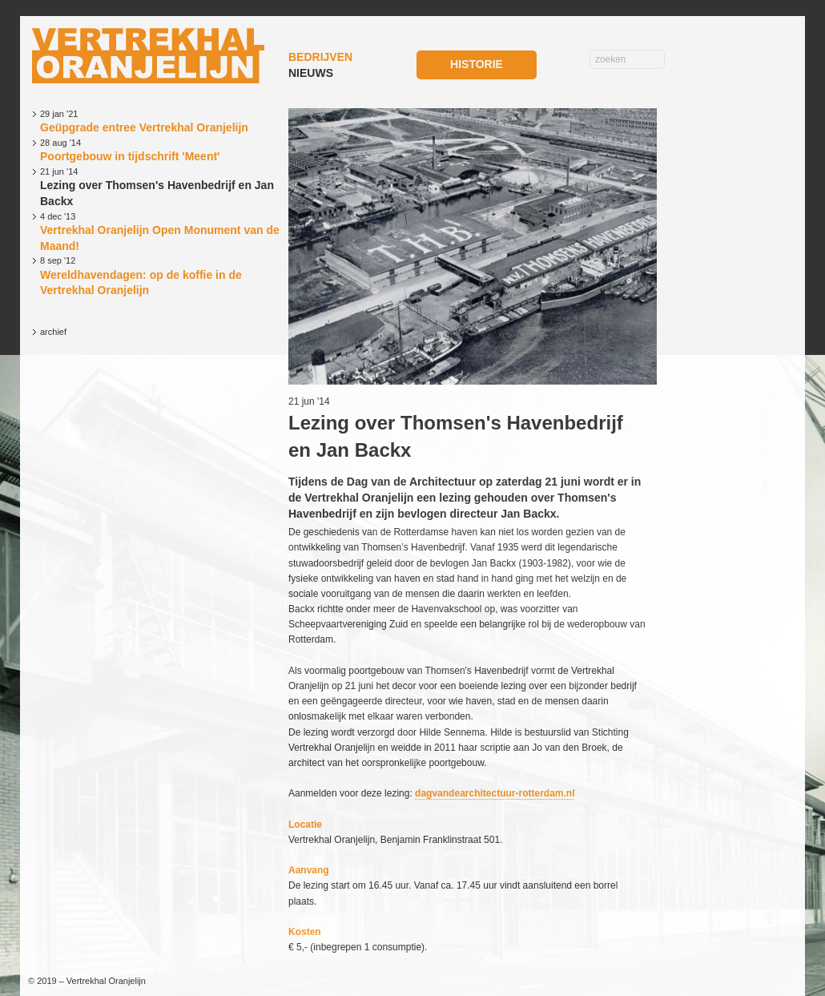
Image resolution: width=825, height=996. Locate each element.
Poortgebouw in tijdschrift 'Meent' (160, 150)
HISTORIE (476, 64)
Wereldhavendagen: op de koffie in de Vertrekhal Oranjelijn (160, 275)
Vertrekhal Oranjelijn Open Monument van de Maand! (160, 231)
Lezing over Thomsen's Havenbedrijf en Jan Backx (160, 187)
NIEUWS (310, 73)
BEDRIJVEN (320, 56)
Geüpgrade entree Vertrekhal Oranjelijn (160, 121)
